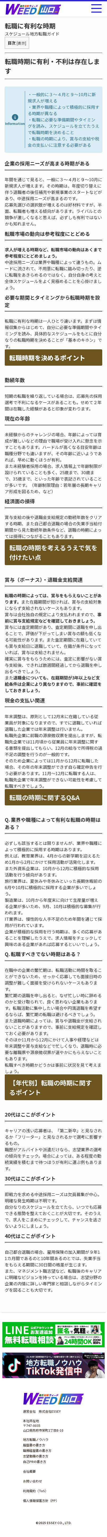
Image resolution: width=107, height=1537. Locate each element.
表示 (21, 43)
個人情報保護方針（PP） (41, 1500)
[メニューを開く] (96, 8)
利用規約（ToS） (35, 1491)
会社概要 (29, 1471)
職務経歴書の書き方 (37, 1450)
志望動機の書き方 (35, 1456)
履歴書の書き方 (34, 1445)
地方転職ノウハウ (35, 1439)
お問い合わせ (32, 1481)
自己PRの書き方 (34, 1461)
